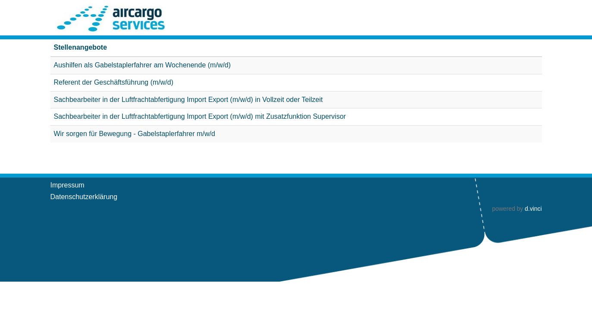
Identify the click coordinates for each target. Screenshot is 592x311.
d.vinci (533, 208)
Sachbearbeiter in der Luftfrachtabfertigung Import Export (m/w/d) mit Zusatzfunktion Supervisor (200, 116)
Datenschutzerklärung (84, 196)
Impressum (67, 185)
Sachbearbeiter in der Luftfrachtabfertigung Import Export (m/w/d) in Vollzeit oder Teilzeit (188, 99)
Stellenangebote (80, 47)
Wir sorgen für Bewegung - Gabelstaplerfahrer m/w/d (134, 133)
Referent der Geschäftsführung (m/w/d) (113, 82)
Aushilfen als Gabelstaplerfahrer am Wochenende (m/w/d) (142, 65)
